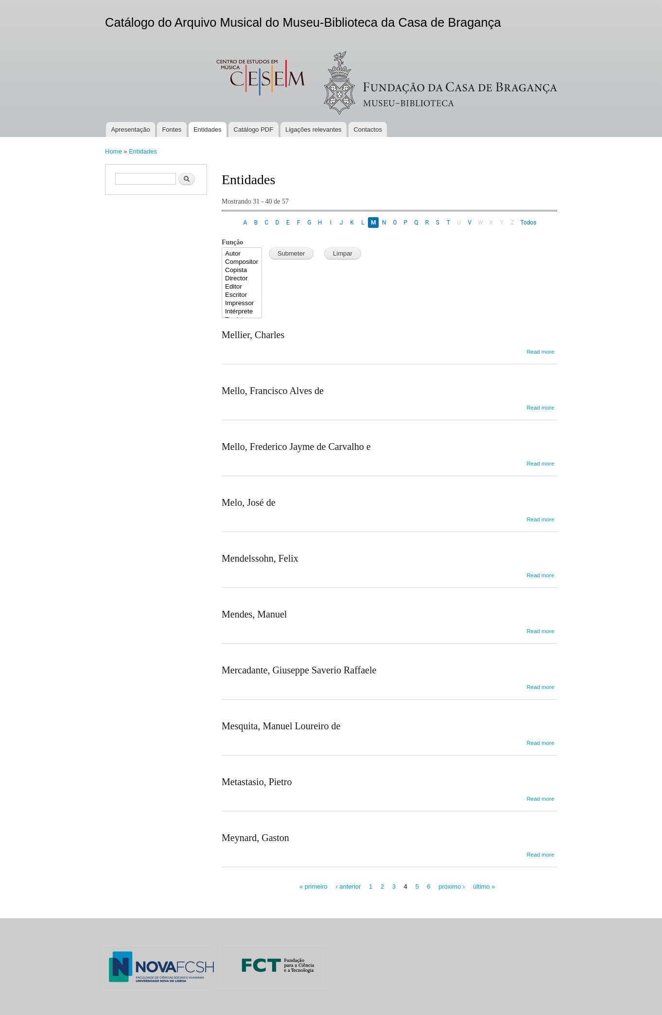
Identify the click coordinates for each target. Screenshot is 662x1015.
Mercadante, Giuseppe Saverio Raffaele (299, 670)
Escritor (242, 295)
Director (242, 279)
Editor (242, 287)
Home (113, 151)
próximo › (451, 886)
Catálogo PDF (254, 129)
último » (484, 886)
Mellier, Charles (253, 334)
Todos (528, 222)
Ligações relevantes (313, 129)
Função (232, 242)
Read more (540, 352)
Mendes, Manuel (254, 614)
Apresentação (130, 129)
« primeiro (313, 886)
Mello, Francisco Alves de (273, 390)
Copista (242, 270)
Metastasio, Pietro (257, 781)
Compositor (242, 262)
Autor (242, 254)
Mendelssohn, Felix (260, 558)
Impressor (242, 303)
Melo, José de (249, 502)
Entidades (207, 129)
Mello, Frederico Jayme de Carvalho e (296, 446)
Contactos (367, 129)
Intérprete (242, 312)
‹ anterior (348, 886)
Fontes (171, 129)
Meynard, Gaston (255, 837)
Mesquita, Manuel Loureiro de (281, 726)
